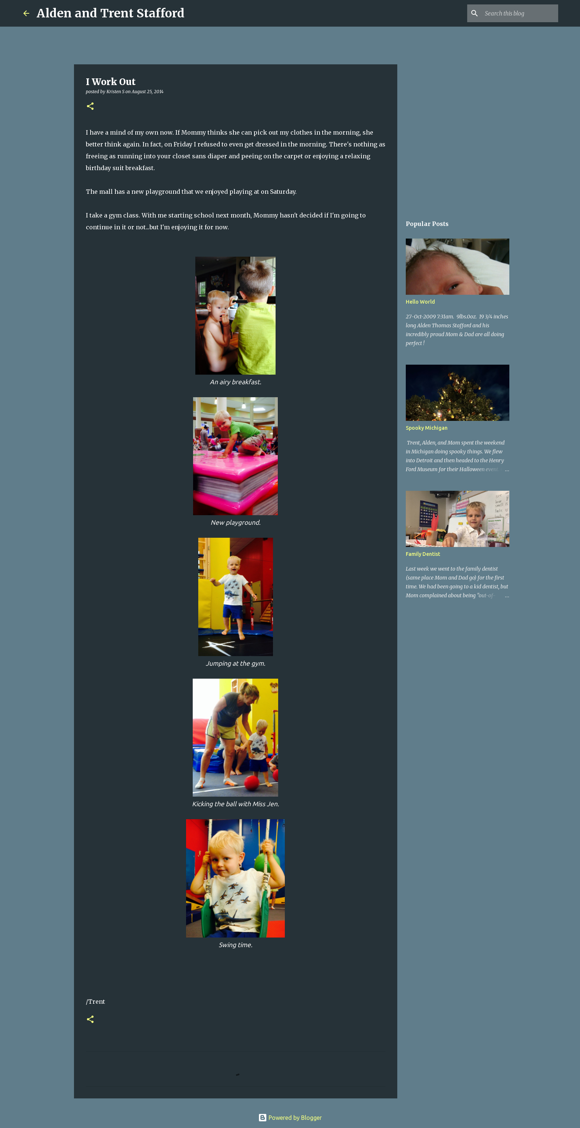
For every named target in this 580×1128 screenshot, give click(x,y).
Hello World (420, 302)
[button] (90, 107)
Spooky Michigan (427, 428)
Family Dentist (423, 554)
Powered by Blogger (290, 1117)
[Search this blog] (519, 13)
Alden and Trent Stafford (111, 13)
